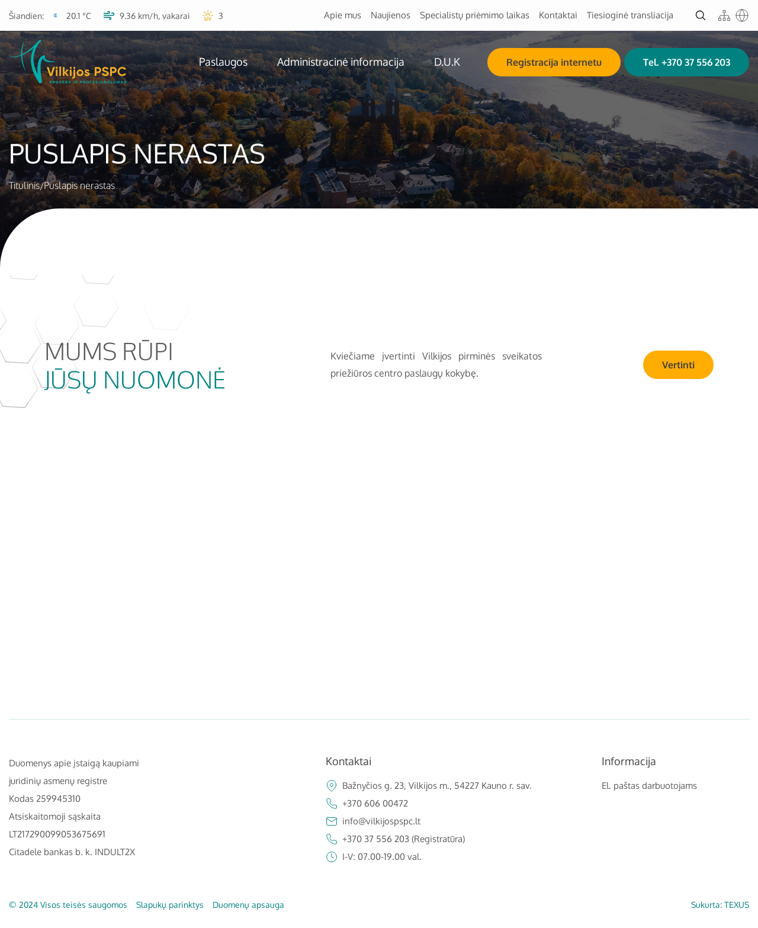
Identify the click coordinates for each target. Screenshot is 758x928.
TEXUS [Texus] (736, 905)
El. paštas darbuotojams (649, 785)
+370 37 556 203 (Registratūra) (395, 839)
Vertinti (678, 365)
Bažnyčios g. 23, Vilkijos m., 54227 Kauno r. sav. (429, 786)
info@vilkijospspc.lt (373, 821)
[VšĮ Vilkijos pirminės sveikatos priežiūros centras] (67, 62)
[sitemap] (724, 15)
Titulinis (24, 185)
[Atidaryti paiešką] (700, 15)
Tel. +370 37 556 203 (686, 62)
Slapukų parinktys (170, 905)
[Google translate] (742, 15)
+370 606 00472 (367, 804)
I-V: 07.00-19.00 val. (374, 857)
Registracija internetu (554, 62)
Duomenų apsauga (248, 905)
